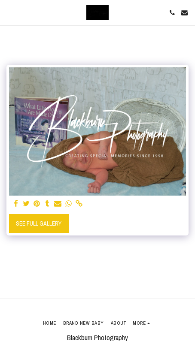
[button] (9, 12)
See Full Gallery (38, 223)
